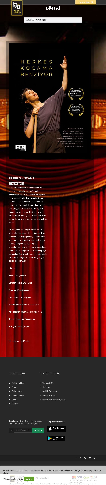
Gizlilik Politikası (49, 391)
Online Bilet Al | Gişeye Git (54, 399)
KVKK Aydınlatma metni (13, 479)
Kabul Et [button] (29, 479)
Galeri (14, 399)
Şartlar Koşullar (49, 395)
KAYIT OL (38, 430)
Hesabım (46, 387)
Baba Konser (17, 391)
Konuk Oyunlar (18, 395)
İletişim (15, 403)
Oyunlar (15, 387)
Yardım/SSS (47, 383)
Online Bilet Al (86, 2)
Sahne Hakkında (19, 383)
